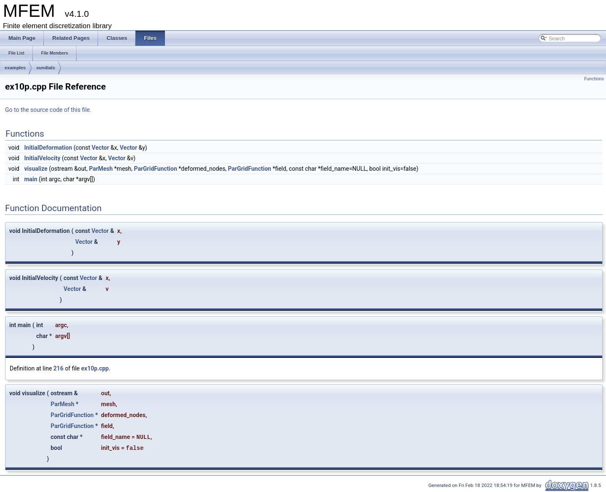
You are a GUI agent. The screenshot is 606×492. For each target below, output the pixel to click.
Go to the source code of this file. (48, 109)
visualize (35, 168)
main (30, 179)
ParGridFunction (155, 168)
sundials (45, 67)
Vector (100, 147)
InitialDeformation (48, 147)
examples (15, 67)
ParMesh (100, 168)
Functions (594, 79)
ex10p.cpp (95, 368)
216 (58, 368)
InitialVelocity (42, 158)
